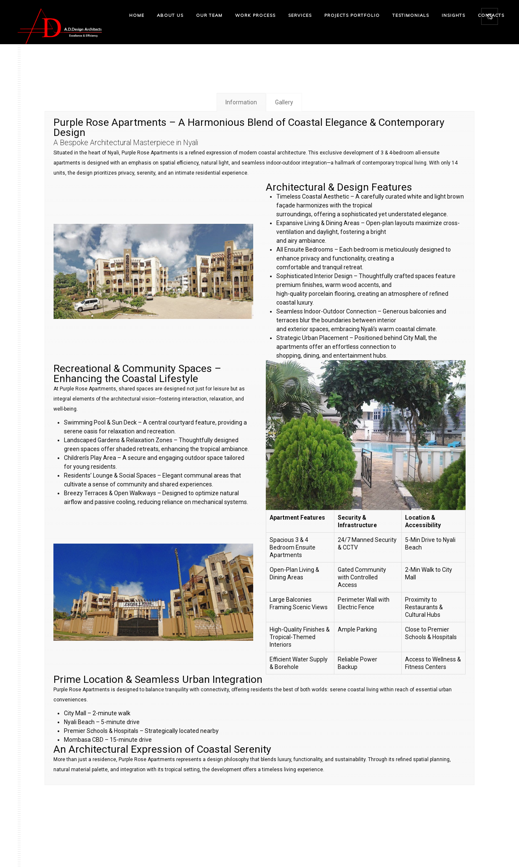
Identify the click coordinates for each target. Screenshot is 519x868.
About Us (170, 15)
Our (209, 15)
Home (136, 15)
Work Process (255, 15)
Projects (352, 15)
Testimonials (410, 15)
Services (300, 15)
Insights (453, 15)
